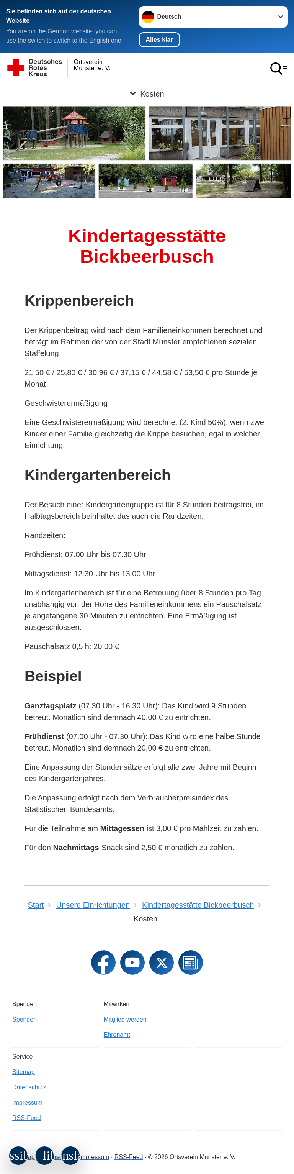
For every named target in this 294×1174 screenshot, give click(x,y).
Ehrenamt (117, 1034)
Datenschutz (29, 1087)
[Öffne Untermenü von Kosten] (147, 93)
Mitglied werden (125, 1019)
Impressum (27, 1102)
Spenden (24, 1019)
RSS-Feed (26, 1118)
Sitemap (23, 1072)
